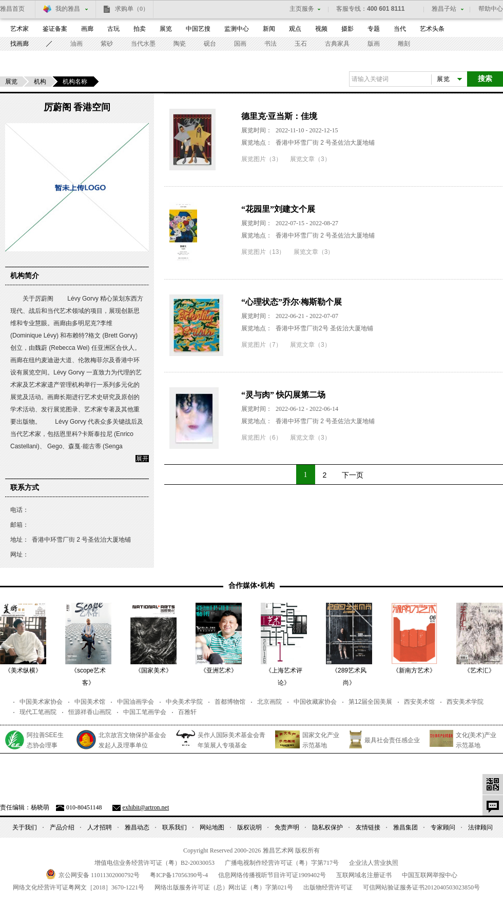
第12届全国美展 (370, 701)
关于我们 (24, 827)
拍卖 (139, 28)
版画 (373, 43)
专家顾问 (443, 827)
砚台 (210, 43)
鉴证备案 (55, 28)
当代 (400, 28)
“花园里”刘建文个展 (278, 209)
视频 (321, 28)
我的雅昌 (67, 8)
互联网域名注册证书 (364, 875)
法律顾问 (480, 827)
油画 (76, 43)
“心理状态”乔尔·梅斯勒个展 (291, 302)
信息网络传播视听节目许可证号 (272, 875)
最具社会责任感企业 (392, 740)
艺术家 (19, 28)
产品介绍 (62, 827)
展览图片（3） (261, 159)
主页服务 (301, 8)
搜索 (485, 79)
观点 (295, 28)
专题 (373, 28)
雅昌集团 (405, 827)
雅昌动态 (137, 827)
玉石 (301, 43)
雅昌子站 (444, 8)
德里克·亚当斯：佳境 (279, 116)
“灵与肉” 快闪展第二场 (283, 394)
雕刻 (404, 43)
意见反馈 (492, 805)
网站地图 (212, 827)
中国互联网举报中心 (429, 875)
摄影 (347, 28)
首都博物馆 (230, 701)
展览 (166, 28)
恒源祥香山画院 (89, 712)
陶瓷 (179, 43)
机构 (40, 81)
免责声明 (287, 827)
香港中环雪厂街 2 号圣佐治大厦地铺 (325, 142)
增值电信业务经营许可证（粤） (154, 862)
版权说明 (249, 827)
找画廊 (19, 43)
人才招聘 (99, 827)
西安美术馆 (419, 701)
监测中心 (236, 28)
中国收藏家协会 (315, 701)
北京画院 (269, 701)
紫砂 (107, 43)
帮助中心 (490, 8)
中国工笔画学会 (144, 712)
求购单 (132, 8)
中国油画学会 (135, 701)
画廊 (87, 28)
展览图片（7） (261, 344)
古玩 (113, 28)
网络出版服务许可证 (223, 887)
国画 (240, 43)
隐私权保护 (327, 827)
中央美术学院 (184, 701)
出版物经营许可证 (328, 887)
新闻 (269, 28)
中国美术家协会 (41, 701)
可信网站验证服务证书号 (421, 887)
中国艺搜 (198, 28)
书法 (270, 43)
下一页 (352, 475)
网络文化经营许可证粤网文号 (78, 887)
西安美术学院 (465, 701)
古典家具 (337, 43)
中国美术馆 (89, 701)
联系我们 (174, 827)
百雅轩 (187, 712)
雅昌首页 (12, 8)
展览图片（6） (261, 437)
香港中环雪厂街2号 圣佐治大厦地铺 (324, 328)
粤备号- (179, 875)
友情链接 (368, 827)
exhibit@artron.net (146, 807)
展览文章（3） (310, 159)
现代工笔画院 (38, 712)
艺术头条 (432, 28)
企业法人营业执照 (373, 862)
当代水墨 (143, 43)
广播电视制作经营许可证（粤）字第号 (282, 862)
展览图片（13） (263, 251)
